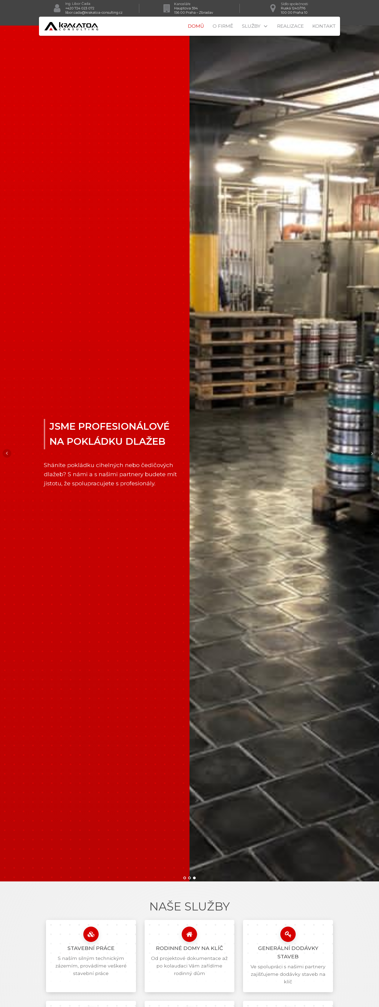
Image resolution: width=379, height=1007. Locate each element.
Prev (7, 453)
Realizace (290, 26)
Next (372, 453)
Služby (255, 26)
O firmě (223, 26)
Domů (196, 26)
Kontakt (324, 26)
